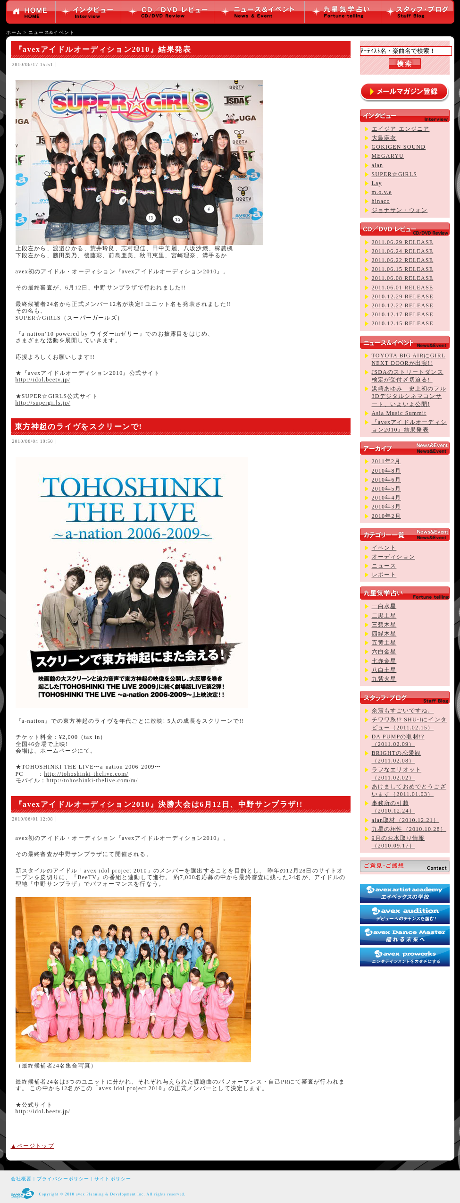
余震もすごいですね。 (403, 710)
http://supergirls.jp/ (43, 402)
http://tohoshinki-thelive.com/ (86, 774)
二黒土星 (384, 615)
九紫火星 (384, 679)
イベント (384, 547)
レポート (384, 574)
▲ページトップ (32, 1146)
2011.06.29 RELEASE (403, 242)
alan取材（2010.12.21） (406, 820)
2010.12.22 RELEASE (403, 305)
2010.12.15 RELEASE (403, 323)
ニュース (384, 565)
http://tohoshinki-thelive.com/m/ (92, 780)
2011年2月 (386, 461)
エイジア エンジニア (401, 129)
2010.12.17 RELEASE (403, 314)
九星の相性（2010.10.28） (409, 829)
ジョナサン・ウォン (400, 210)
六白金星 (384, 651)
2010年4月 (386, 497)
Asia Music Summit (399, 413)
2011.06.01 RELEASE (403, 287)
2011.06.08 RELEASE (403, 278)
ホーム (14, 32)
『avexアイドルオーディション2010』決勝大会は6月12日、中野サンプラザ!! (159, 804)
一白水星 (384, 606)
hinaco (381, 201)
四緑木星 (384, 633)
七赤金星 (384, 661)
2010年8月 (386, 470)
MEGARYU (388, 155)
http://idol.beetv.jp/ (43, 379)
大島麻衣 (384, 138)
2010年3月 (386, 506)
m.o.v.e (382, 192)
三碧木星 (384, 624)
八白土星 (384, 670)
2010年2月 (386, 516)
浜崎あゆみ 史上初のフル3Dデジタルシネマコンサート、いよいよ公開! (409, 396)
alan (378, 165)
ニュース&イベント (51, 32)
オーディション (393, 556)
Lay (377, 183)
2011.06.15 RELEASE (403, 269)
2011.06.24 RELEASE (403, 251)
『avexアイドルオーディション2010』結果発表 (103, 49)
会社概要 (21, 1178)
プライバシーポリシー (63, 1178)
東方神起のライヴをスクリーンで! (78, 427)
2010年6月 (386, 479)
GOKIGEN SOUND (399, 147)
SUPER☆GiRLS (395, 174)
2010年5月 (386, 488)
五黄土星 (384, 642)
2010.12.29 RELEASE (403, 296)
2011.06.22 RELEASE (403, 260)
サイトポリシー (112, 1178)
